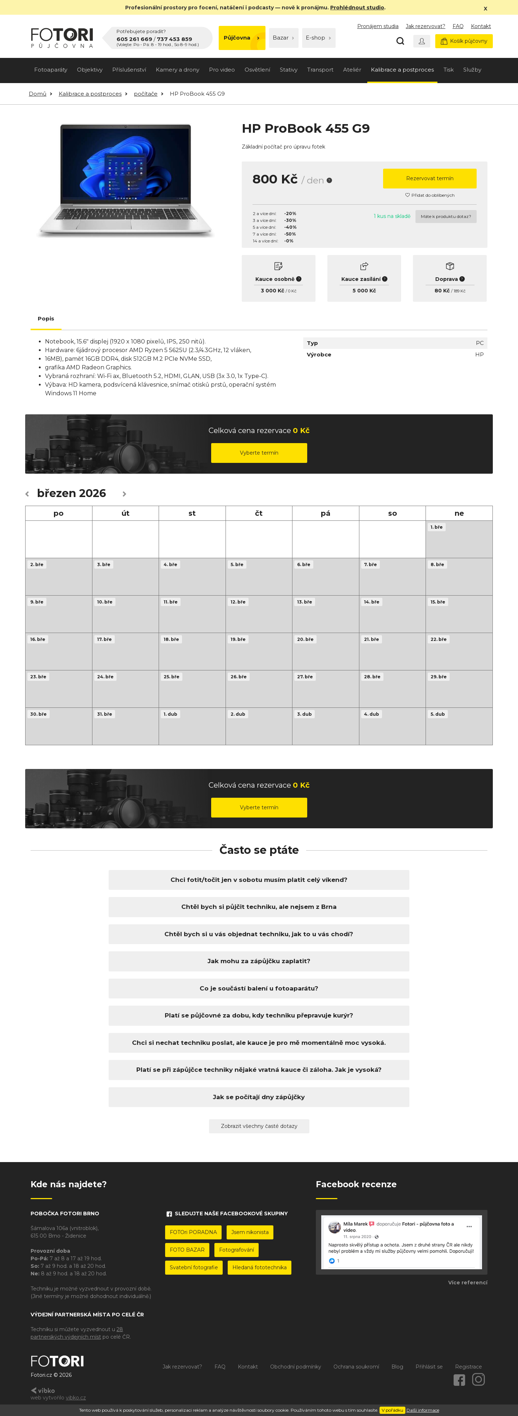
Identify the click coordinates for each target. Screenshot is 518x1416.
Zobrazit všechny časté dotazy (259, 1126)
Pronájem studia (378, 26)
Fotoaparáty (50, 69)
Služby (472, 69)
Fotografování (236, 1250)
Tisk (449, 69)
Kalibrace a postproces (402, 69)
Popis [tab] (46, 318)
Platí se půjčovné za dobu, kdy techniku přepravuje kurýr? (259, 1015)
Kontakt (481, 26)
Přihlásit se (429, 1366)
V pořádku (392, 1410)
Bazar (283, 37)
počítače (146, 93)
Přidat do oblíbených (430, 195)
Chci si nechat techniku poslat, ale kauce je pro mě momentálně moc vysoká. (259, 1042)
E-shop (318, 37)
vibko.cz (76, 1397)
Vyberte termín (259, 453)
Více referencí (467, 1282)
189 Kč (459, 290)
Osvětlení (257, 69)
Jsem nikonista (250, 1232)
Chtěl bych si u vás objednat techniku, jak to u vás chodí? (258, 934)
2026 (92, 493)
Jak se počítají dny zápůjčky (259, 1097)
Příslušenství (129, 69)
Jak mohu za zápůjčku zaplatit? (259, 961)
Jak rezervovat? (425, 26)
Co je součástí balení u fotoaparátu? (259, 988)
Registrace (468, 1366)
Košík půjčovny (464, 41)
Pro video (222, 69)
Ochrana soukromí (356, 1366)
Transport (320, 69)
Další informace (422, 1410)
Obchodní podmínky (295, 1366)
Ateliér (352, 69)
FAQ (458, 26)
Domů (37, 93)
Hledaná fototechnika (259, 1267)
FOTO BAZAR (187, 1250)
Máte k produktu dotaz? (446, 216)
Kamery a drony (177, 69)
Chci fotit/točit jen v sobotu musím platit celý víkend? (259, 879)
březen (56, 493)
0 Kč (292, 290)
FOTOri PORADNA (193, 1232)
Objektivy (90, 69)
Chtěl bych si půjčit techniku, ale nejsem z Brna (259, 906)
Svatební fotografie (194, 1267)
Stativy (288, 69)
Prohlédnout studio (357, 7)
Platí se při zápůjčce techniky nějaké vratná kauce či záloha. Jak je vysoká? (259, 1069)
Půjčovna (241, 37)
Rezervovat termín (430, 178)
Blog (397, 1366)
